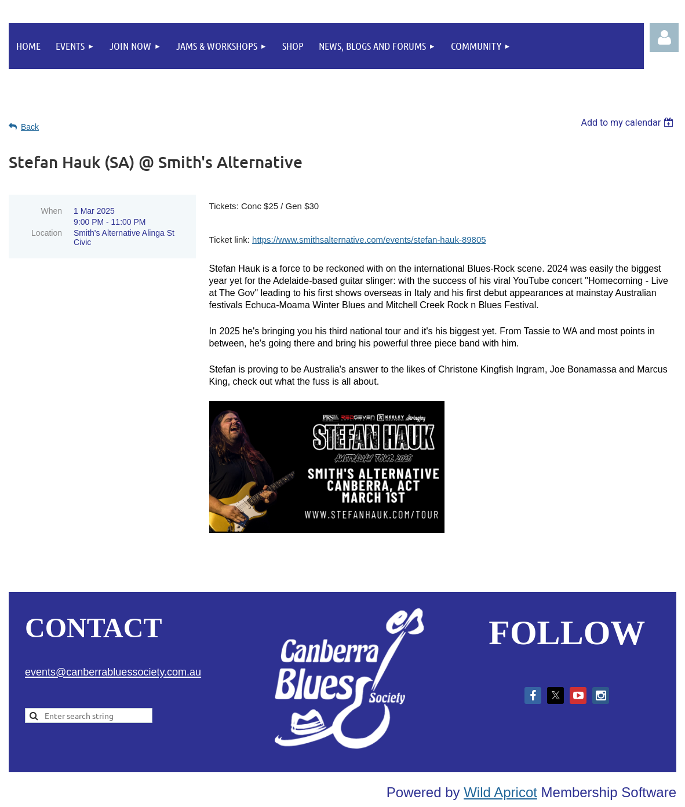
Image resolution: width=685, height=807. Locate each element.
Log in (664, 37)
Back (30, 127)
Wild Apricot (500, 792)
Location (46, 233)
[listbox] (628, 122)
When (51, 211)
